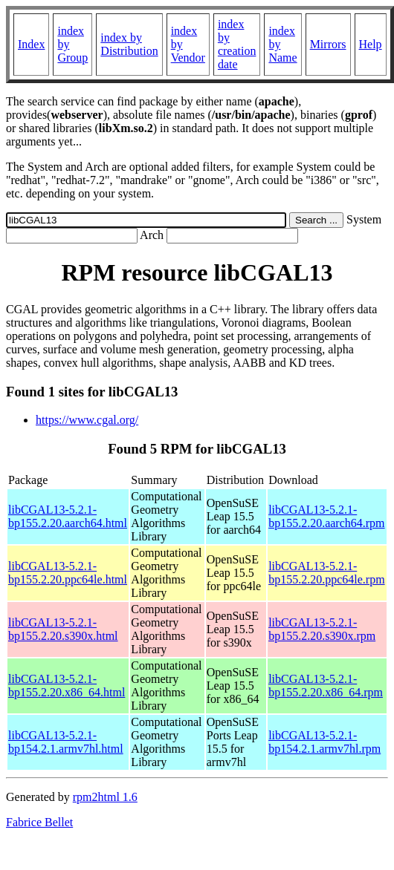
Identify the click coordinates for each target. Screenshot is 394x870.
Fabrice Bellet (39, 822)
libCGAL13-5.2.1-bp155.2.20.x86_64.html (66, 686)
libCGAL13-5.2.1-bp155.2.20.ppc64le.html (67, 573)
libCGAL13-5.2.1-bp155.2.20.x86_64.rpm (325, 686)
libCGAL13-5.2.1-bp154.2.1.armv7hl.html (65, 742)
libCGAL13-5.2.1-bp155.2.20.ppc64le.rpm (326, 573)
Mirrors (328, 44)
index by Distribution (129, 44)
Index (31, 44)
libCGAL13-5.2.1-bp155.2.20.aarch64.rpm (326, 516)
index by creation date (237, 44)
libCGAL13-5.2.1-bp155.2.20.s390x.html (63, 629)
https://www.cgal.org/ (87, 419)
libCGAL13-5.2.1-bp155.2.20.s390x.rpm (321, 629)
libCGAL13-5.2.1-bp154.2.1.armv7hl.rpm (324, 742)
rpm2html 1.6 (105, 797)
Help (370, 44)
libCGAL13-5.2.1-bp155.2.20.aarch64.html (67, 516)
